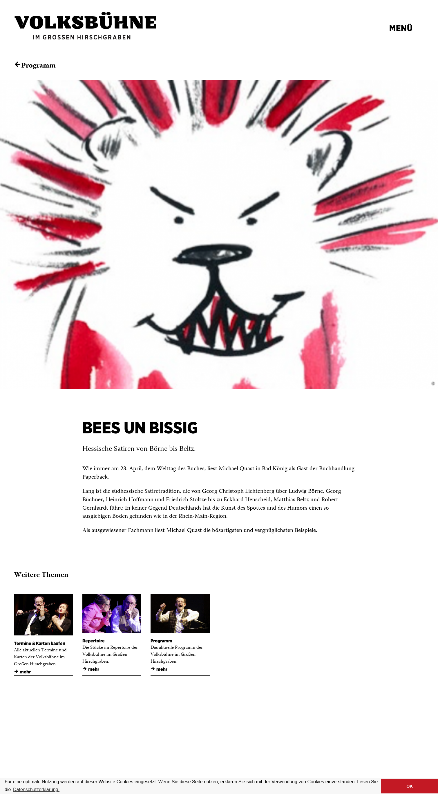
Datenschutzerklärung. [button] (36, 789)
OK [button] (409, 786)
